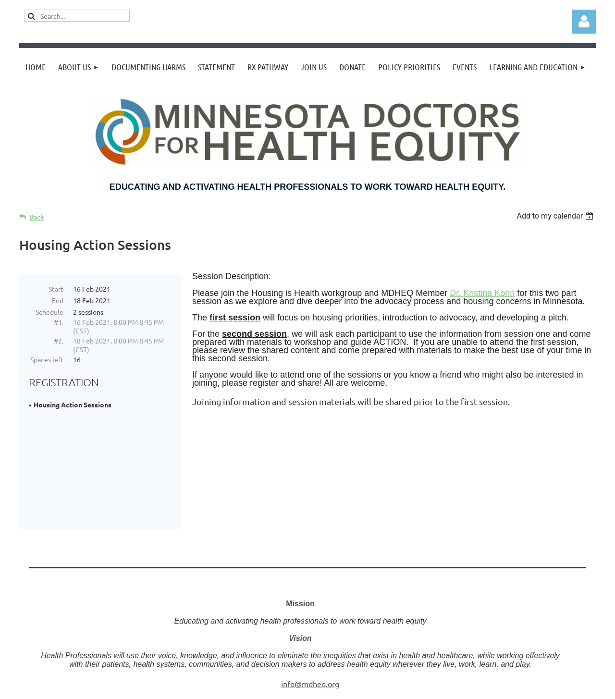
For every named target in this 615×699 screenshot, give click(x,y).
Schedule (49, 311)
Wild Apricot (481, 693)
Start (56, 288)
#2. (58, 340)
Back (36, 216)
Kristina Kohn (489, 293)
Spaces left (46, 359)
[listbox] (556, 216)
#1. (58, 322)
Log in (584, 22)
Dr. (456, 293)
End (57, 300)
